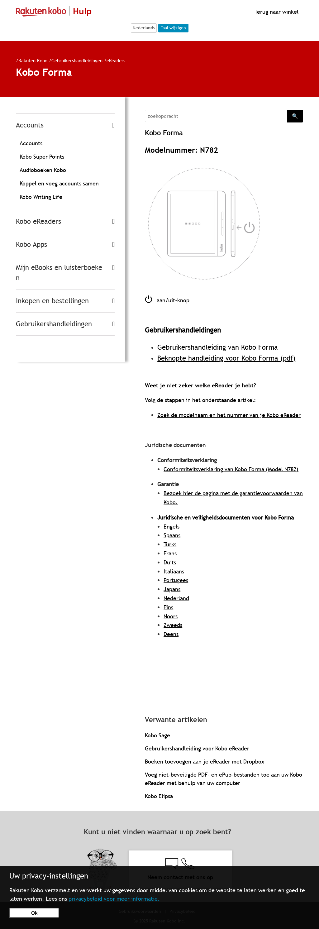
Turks (170, 544)
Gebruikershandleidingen (76, 60)
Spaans (172, 535)
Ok (34, 913)
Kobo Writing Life (41, 196)
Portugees (176, 580)
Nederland (176, 598)
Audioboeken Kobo (43, 170)
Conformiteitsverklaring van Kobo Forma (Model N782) (231, 469)
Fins (168, 607)
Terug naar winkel (275, 11)
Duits (170, 562)
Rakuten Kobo (32, 60)
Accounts (30, 125)
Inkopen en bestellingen (52, 301)
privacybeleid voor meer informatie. (114, 898)
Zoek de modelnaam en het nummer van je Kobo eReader (229, 415)
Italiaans (174, 571)
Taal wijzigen (173, 28)
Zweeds (173, 625)
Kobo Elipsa (159, 796)
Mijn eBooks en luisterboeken (59, 272)
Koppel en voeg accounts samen (59, 183)
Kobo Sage (157, 735)
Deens (171, 634)
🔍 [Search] (295, 116)
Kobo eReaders (38, 221)
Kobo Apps (31, 244)
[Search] (216, 116)
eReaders (116, 60)
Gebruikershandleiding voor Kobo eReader (197, 748)
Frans (170, 553)
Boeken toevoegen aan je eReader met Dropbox (204, 761)
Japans (172, 589)
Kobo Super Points (42, 156)
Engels (171, 526)
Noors (171, 616)
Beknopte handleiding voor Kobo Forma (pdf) (226, 358)
